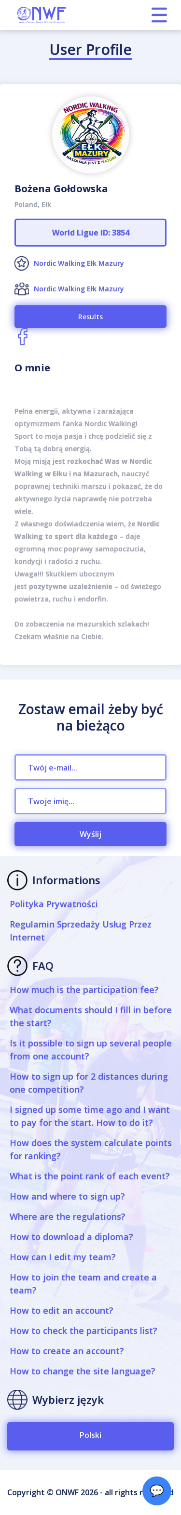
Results (90, 316)
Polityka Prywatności (54, 904)
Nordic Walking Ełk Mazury (79, 263)
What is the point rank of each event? (90, 1176)
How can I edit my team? (63, 1257)
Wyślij (90, 834)
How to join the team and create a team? (83, 1283)
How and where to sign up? (67, 1196)
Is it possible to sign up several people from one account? (91, 1049)
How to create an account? (67, 1351)
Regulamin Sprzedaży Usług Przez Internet (81, 930)
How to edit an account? (61, 1310)
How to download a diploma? (71, 1236)
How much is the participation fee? (84, 989)
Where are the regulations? (67, 1216)
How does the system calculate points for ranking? (91, 1149)
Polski (90, 1435)
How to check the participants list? (83, 1330)
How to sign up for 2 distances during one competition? (89, 1083)
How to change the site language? (82, 1371)
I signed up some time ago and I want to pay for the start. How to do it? (90, 1116)
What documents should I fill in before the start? (91, 1016)
